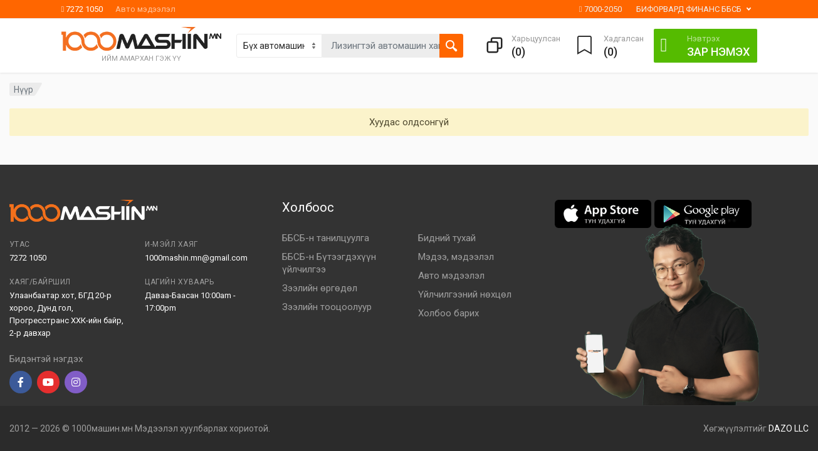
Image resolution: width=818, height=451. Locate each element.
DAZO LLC (788, 428)
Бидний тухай (447, 238)
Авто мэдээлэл (145, 9)
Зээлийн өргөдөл (319, 288)
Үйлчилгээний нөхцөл (464, 294)
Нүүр (23, 90)
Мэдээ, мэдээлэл (456, 256)
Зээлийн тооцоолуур (327, 307)
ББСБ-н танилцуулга (325, 238)
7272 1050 (82, 9)
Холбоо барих (448, 313)
